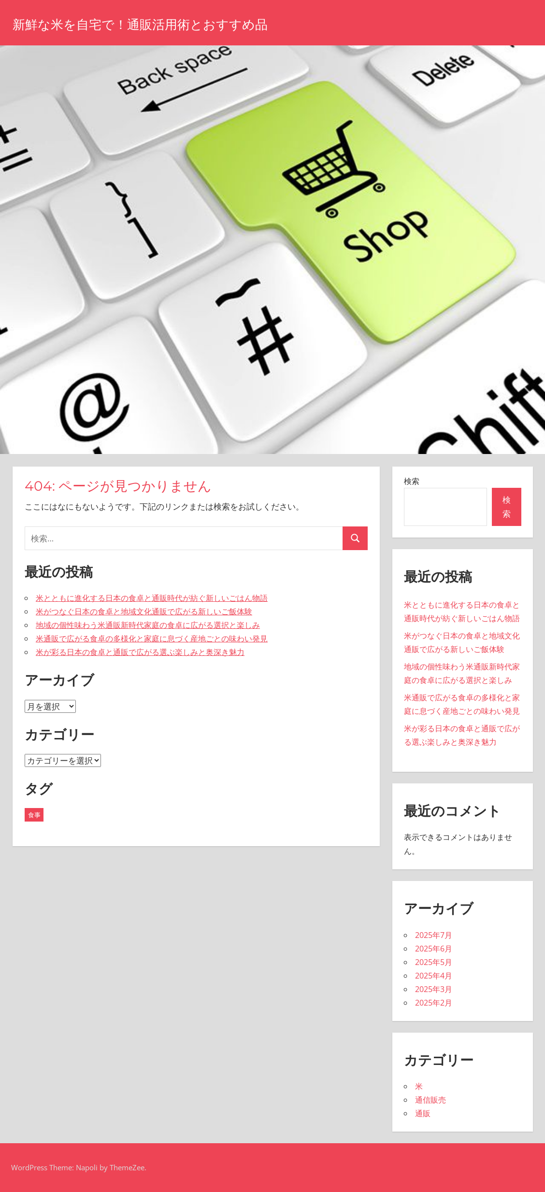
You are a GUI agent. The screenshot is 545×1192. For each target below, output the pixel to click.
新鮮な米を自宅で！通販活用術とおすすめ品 (169, 23)
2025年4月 (433, 975)
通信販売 (430, 1099)
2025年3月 (433, 989)
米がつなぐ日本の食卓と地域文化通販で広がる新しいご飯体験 (144, 611)
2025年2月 (433, 1002)
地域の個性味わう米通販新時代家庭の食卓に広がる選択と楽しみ (148, 625)
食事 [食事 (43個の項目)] (34, 814)
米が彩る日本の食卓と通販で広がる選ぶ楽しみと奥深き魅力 (140, 652)
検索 (411, 481)
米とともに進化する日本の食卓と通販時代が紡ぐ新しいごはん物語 (152, 598)
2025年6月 (433, 948)
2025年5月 (433, 962)
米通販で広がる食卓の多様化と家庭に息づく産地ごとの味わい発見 (152, 638)
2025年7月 (433, 935)
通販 (422, 1113)
